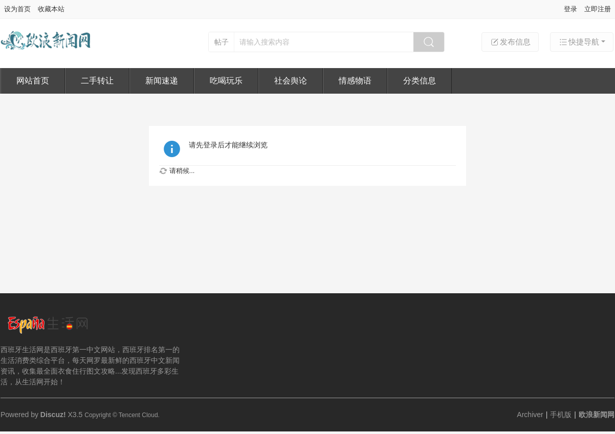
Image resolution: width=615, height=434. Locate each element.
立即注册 (597, 9)
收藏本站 (51, 9)
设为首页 (17, 9)
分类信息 (419, 80)
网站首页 (32, 80)
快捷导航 (578, 42)
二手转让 (97, 80)
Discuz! (53, 414)
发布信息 (510, 42)
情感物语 (355, 80)
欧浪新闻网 (596, 414)
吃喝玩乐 (226, 80)
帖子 (221, 42)
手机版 (561, 414)
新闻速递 (161, 80)
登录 (570, 9)
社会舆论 (290, 80)
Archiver (530, 414)
